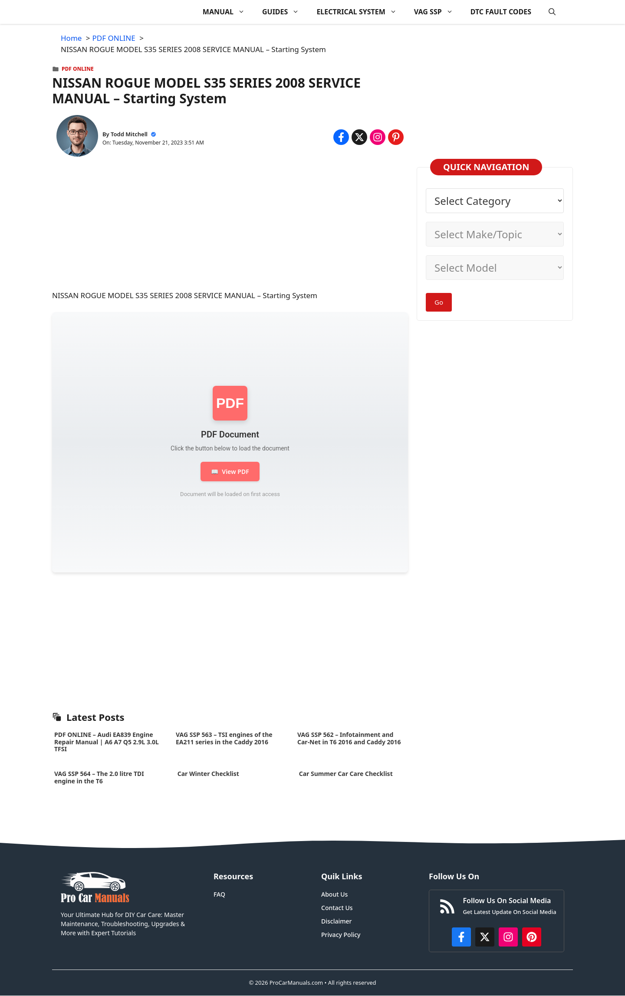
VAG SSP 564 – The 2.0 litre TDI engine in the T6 (99, 777)
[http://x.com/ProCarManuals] (484, 937)
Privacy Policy (340, 934)
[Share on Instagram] (377, 137)
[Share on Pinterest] (396, 137)
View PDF (230, 471)
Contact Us (337, 908)
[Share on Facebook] (341, 137)
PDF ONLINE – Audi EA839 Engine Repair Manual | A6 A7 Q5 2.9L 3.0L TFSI (106, 741)
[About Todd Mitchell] (77, 137)
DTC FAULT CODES (500, 11)
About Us (334, 894)
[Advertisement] (230, 229)
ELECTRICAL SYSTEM (360, 12)
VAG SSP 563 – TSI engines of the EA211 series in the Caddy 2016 (224, 738)
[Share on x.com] (359, 137)
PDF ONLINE (78, 68)
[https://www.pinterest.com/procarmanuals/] (531, 937)
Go (438, 302)
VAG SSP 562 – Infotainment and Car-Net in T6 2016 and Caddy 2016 (349, 738)
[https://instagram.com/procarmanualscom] (508, 937)
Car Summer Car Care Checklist (345, 773)
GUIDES (285, 12)
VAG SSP (438, 12)
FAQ (219, 894)
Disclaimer (336, 921)
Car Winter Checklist (207, 773)
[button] (552, 12)
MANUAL (228, 12)
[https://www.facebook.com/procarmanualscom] (461, 937)
